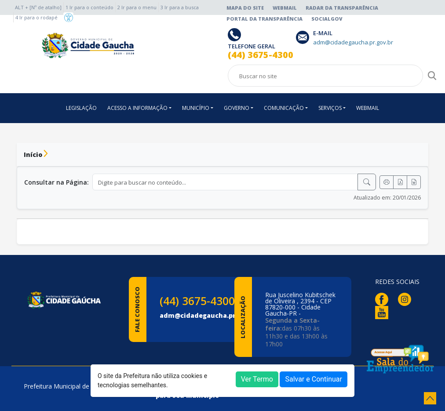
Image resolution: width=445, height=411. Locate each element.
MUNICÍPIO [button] (195, 108)
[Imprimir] (386, 182)
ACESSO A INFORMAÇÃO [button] (137, 108)
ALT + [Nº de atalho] (38, 7)
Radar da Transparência (342, 7)
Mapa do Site (245, 7)
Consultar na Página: (56, 182)
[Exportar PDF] (400, 182)
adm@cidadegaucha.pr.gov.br (209, 315)
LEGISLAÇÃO (81, 108)
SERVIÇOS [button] (330, 108)
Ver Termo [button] (257, 379)
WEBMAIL (367, 108)
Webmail (285, 7)
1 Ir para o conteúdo (89, 7)
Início (33, 154)
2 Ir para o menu (137, 7)
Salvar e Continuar (313, 379)
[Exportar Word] (414, 182)
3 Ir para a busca (179, 7)
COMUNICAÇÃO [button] (284, 108)
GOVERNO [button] (236, 108)
